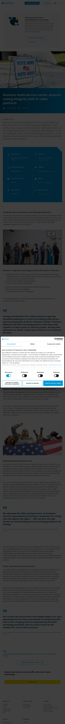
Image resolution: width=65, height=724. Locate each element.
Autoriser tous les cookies (53, 383)
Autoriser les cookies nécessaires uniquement (11, 383)
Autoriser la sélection (32, 383)
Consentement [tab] (11, 344)
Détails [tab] (32, 344)
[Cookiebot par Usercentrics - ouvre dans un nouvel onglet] (55, 339)
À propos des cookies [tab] (53, 344)
